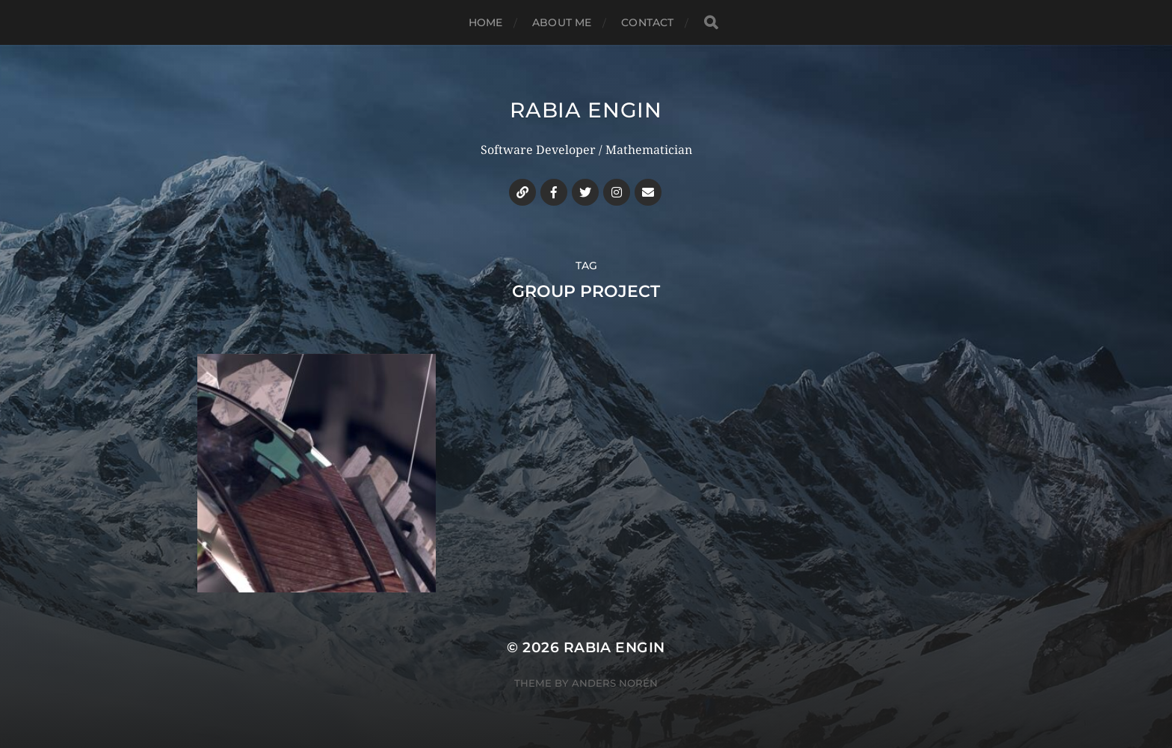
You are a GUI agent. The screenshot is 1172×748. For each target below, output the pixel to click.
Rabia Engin (586, 110)
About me (561, 22)
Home (486, 22)
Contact (647, 22)
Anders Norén (615, 683)
